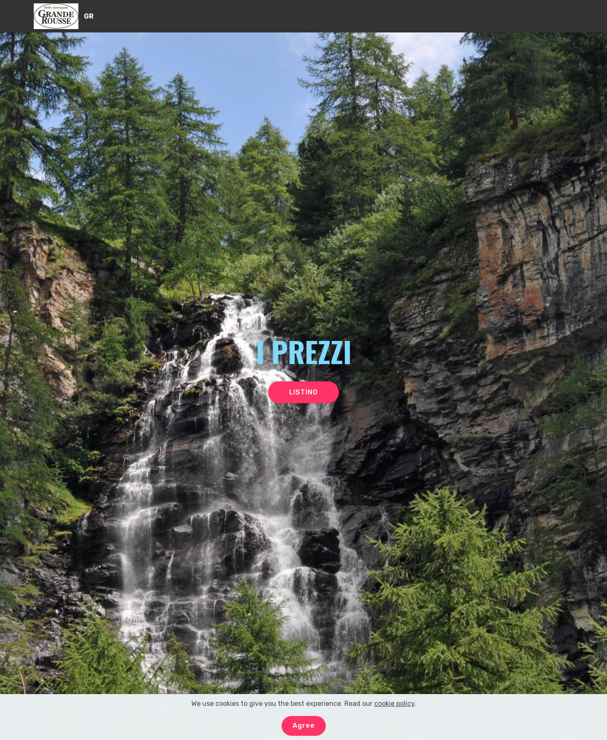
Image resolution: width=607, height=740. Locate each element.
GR (89, 16)
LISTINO (303, 392)
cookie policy (394, 709)
